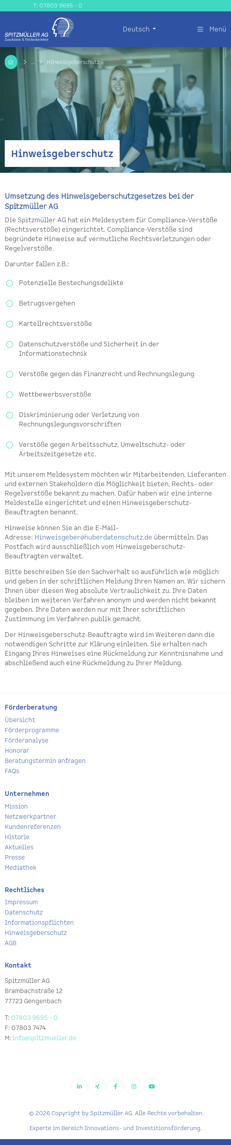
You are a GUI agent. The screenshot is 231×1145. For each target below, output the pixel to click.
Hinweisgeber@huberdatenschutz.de (93, 537)
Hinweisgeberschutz (36, 933)
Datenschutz (24, 913)
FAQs (12, 771)
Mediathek (21, 868)
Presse (15, 858)
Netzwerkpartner (30, 817)
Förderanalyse (26, 741)
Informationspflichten (39, 923)
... (33, 62)
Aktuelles (19, 847)
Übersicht (20, 720)
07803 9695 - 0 (34, 1018)
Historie (17, 837)
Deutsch (137, 29)
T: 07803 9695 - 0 (57, 5)
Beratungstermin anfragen (45, 761)
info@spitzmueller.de (44, 1038)
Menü (212, 29)
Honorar (17, 751)
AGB (11, 943)
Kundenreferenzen (33, 827)
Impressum (21, 902)
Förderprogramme (32, 730)
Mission (16, 807)
